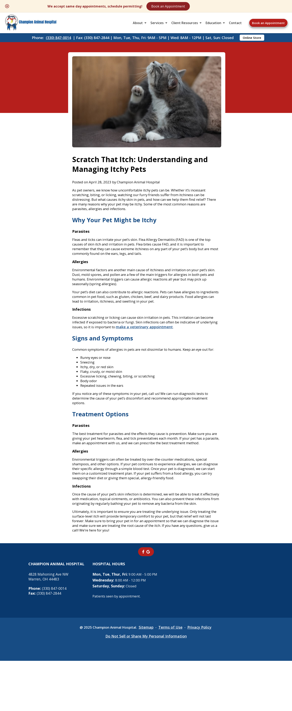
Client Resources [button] (184, 25)
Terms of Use (173, 677)
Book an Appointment (203, 6)
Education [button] (213, 25)
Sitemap (147, 677)
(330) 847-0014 (58, 41)
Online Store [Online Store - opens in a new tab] (252, 42)
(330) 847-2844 (44, 643)
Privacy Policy (202, 677)
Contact (235, 25)
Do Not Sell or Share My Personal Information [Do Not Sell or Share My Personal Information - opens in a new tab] (146, 686)
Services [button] (157, 25)
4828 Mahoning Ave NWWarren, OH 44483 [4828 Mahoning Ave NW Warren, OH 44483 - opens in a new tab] (48, 626)
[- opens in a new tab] (143, 601)
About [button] (138, 25)
